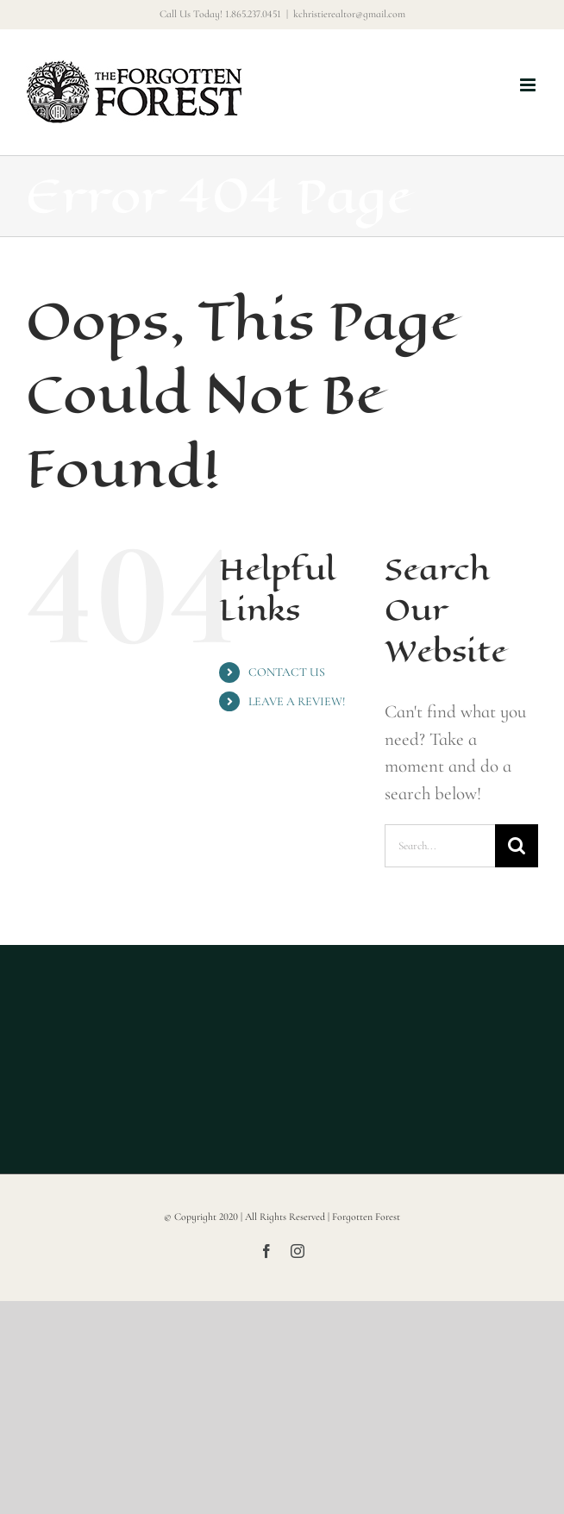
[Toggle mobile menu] (529, 85)
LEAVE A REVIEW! (296, 701)
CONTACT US (286, 672)
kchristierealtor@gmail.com (349, 14)
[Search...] (440, 845)
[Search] (516, 845)
